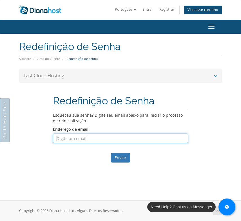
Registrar (166, 9)
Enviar (120, 157)
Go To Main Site (5, 120)
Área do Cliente (48, 59)
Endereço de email (70, 129)
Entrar (147, 9)
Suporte (25, 59)
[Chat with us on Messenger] (226, 207)
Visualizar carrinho (203, 9)
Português (125, 9)
